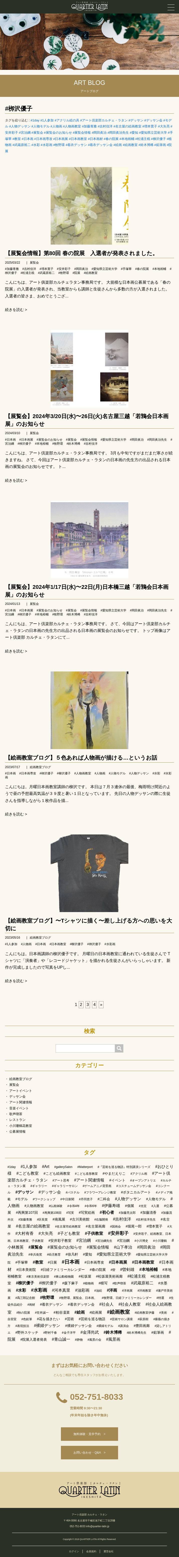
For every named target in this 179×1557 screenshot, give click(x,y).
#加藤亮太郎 (127, 1213)
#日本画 (27, 139)
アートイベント (20, 1091)
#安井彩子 (64, 269)
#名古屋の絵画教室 (127, 126)
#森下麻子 (70, 1283)
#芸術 (69, 1319)
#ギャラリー (38, 1186)
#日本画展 (60, 139)
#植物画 (88, 1283)
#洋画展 (127, 1290)
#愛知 (134, 132)
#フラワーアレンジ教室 (100, 1192)
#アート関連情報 (89, 1180)
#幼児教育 (54, 1254)
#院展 (76, 273)
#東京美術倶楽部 (37, 1276)
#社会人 (106, 1304)
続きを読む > (16, 309)
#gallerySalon (63, 1167)
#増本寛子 (149, 126)
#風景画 (113, 1339)
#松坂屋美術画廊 (109, 1276)
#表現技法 (22, 1326)
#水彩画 (46, 145)
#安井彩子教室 (59, 1241)
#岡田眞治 (99, 132)
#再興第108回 (52, 1213)
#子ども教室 (69, 1233)
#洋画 (112, 1290)
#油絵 (98, 1290)
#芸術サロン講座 (121, 1319)
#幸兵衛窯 (35, 1254)
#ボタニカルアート (136, 1192)
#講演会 (123, 1326)
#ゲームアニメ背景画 (97, 1186)
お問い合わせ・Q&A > (89, 1452)
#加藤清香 (148, 1212)
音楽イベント (19, 1108)
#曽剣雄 (127, 1269)
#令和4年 (73, 1206)
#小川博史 (141, 1241)
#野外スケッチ (26, 1332)
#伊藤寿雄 (111, 1205)
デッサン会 (17, 1096)
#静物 (79, 1339)
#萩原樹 (143, 1319)
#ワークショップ (44, 1199)
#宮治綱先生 (104, 1241)
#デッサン (136, 120)
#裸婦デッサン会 (78, 1326)
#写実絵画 (87, 1212)
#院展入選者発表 (33, 1339)
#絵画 (118, 145)
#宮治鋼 (123, 1241)
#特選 (160, 1298)
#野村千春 (50, 1332)
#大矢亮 (164, 126)
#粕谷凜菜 (62, 1312)
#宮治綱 (25, 132)
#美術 (163, 1312)
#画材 (31, 1304)
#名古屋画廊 (95, 1226)
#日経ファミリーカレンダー (63, 1270)
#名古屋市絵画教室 (68, 1226)
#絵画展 (96, 1312)
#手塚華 (126, 269)
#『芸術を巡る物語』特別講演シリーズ (124, 1167)
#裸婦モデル (105, 1326)
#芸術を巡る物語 (92, 1319)
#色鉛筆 (26, 1319)
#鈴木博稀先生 (137, 1332)
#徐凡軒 (72, 1254)
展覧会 (34, 262)
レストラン (17, 1120)
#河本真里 (61, 1290)
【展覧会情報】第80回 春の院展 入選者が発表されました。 (81, 253)
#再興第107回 (27, 1212)
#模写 (103, 1283)
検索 (89, 1031)
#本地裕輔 (127, 139)
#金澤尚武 (89, 1332)
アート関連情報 (20, 1102)
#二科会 (104, 1199)
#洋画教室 (144, 1290)
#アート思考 (60, 1180)
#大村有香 (24, 1233)
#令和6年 (91, 1206)
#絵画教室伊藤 (144, 1312)
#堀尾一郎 (134, 1226)
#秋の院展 (23, 1312)
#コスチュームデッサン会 (133, 1186)
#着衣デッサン (76, 145)
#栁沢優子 (18, 108)
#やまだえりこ (114, 1173)
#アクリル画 (138, 1173)
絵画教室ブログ (40, 767)
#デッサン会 (153, 120)
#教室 (17, 139)
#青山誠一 (61, 1339)
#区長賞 (42, 1219)
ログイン (74, 1551)
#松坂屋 (85, 1276)
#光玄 (143, 1206)
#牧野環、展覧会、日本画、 (78, 1298)
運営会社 (109, 1551)
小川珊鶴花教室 (20, 1126)
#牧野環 (59, 145)
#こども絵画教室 (57, 1173)
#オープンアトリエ (143, 1180)
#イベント (117, 1180)
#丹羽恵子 (86, 1199)
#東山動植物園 (64, 1276)
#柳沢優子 (158, 139)
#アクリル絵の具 (67, 120)
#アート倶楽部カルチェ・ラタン (104, 120)
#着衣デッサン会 (100, 145)
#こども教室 (27, 1173)
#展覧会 (37, 132)
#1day (35, 120)
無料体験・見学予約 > (89, 1434)
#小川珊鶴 (160, 1241)
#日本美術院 (26, 1270)
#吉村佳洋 (105, 126)
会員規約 (91, 1551)
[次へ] (101, 1004)
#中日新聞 (67, 1199)
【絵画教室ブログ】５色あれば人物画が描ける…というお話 (81, 758)
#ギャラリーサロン (65, 1186)
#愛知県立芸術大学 (153, 132)
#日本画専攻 (43, 139)
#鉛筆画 (160, 145)
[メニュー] (170, 7)
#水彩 (35, 145)
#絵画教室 (130, 145)
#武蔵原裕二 (22, 145)
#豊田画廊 (142, 1326)
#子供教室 (94, 1233)
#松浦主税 (142, 139)
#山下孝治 (123, 1247)
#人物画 (56, 126)
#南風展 (59, 1219)
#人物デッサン (20, 126)
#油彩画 (82, 1290)
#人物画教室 (72, 126)
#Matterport (85, 1167)
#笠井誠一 (42, 1312)
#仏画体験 (56, 1206)
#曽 (113, 1270)
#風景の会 (94, 1339)
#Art (45, 1166)
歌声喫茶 (15, 1114)
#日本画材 (95, 139)
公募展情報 (17, 1131)
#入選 (155, 1206)
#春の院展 (111, 139)
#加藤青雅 (89, 126)
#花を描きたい (48, 1319)
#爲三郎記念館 (25, 1298)
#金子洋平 (69, 1332)
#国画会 (115, 1226)
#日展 (52, 1262)
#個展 (129, 1206)
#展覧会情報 (82, 132)
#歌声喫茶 (119, 1283)
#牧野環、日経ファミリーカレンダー (127, 1298)
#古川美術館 (80, 1219)
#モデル (21, 1199)
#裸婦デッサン (47, 1325)
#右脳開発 (101, 1219)
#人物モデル (40, 126)
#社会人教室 (129, 1304)
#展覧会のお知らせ (58, 132)
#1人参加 (47, 120)
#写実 (70, 1213)
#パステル (72, 1192)
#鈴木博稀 (146, 145)
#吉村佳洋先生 (146, 1219)
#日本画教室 (78, 139)
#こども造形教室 (86, 1173)
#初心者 (107, 1212)
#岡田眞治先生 (118, 132)
